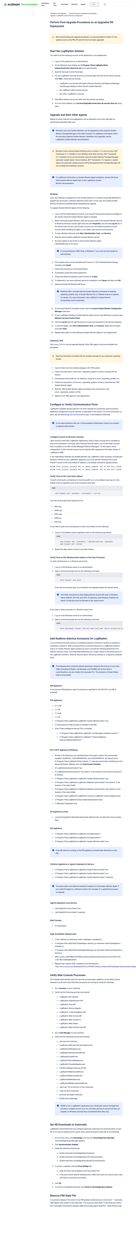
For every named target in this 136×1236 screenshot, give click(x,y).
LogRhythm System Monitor (66, 139)
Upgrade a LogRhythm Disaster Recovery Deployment (66, 15)
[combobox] (117, 4)
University (74, 4)
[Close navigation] (33, 14)
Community (64, 4)
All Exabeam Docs (45, 4)
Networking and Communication (73, 415)
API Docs (55, 4)
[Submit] (105, 4)
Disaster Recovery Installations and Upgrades (83, 13)
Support (83, 4)
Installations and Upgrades (58, 13)
